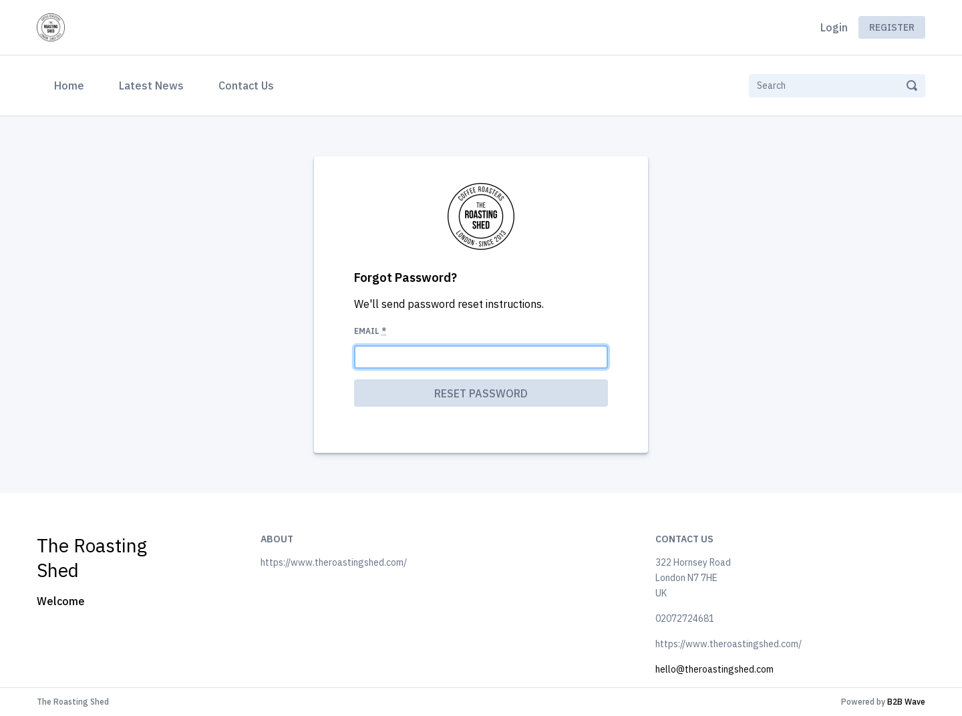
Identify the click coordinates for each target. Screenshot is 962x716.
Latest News (151, 85)
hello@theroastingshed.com (714, 669)
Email (370, 331)
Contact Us (246, 85)
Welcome (61, 601)
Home (72, 84)
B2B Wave (906, 702)
